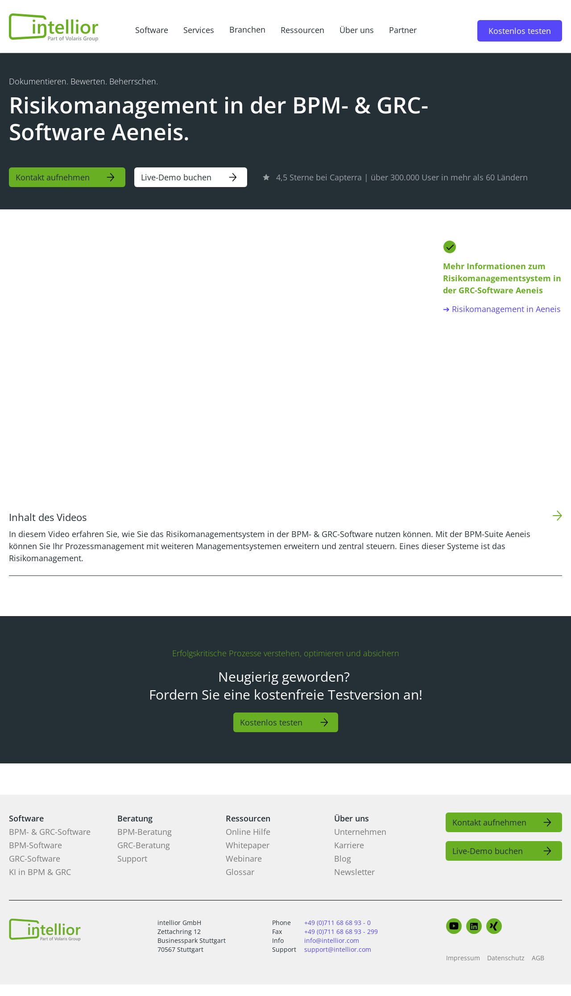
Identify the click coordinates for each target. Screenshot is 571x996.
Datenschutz (506, 958)
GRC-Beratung (143, 845)
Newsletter (354, 872)
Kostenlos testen (519, 30)
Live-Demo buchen (176, 177)
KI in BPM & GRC (40, 872)
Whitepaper (247, 845)
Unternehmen (360, 831)
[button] (151, 31)
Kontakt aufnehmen (53, 177)
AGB (538, 958)
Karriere (349, 845)
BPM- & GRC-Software (50, 831)
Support (132, 858)
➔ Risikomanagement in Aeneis (502, 309)
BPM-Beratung (144, 831)
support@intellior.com (337, 949)
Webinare (244, 858)
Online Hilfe (248, 831)
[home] (53, 27)
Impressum (463, 958)
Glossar (240, 872)
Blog (342, 858)
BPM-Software (35, 845)
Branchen (247, 29)
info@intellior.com (331, 940)
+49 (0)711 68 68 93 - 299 (341, 931)
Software (151, 30)
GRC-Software (34, 858)
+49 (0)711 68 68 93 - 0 (337, 922)
